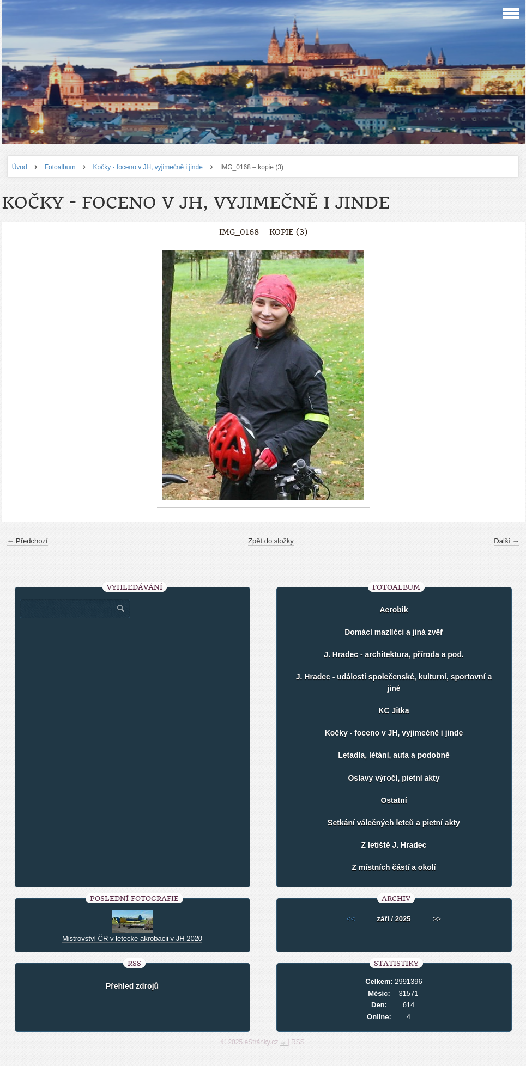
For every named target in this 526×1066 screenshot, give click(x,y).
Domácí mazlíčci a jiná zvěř (393, 632)
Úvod (19, 167)
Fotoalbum (60, 167)
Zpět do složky (271, 541)
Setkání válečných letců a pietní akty (394, 822)
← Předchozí (27, 541)
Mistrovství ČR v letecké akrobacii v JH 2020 (132, 938)
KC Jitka (393, 710)
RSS (298, 1042)
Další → (506, 541)
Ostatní (393, 800)
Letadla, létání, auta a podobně (394, 755)
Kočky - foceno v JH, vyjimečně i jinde (147, 167)
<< (351, 919)
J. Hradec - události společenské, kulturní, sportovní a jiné (394, 682)
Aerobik (393, 609)
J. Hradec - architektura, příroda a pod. (394, 654)
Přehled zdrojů (132, 986)
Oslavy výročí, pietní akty (393, 778)
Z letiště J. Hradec (394, 845)
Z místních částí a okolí (394, 867)
